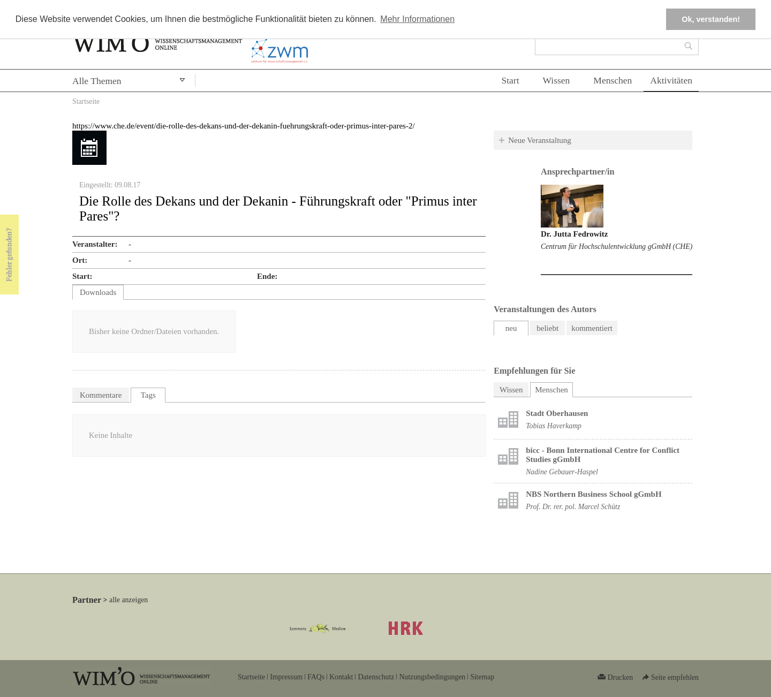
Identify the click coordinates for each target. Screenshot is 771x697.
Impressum (286, 677)
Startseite (86, 101)
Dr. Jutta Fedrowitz (574, 234)
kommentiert (592, 328)
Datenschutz (376, 677)
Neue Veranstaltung (539, 140)
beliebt (547, 328)
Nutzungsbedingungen (432, 677)
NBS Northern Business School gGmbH (593, 494)
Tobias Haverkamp (553, 426)
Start (510, 80)
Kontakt (341, 677)
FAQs (315, 677)
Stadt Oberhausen (557, 413)
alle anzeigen (128, 600)
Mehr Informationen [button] (417, 19)
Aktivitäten (671, 80)
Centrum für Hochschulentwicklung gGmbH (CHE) (616, 247)
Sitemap (482, 677)
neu (511, 328)
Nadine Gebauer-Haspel (562, 472)
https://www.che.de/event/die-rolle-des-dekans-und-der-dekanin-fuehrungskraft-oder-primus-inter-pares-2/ (243, 126)
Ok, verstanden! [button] (711, 19)
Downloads (98, 292)
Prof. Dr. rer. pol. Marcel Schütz (573, 507)
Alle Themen (97, 80)
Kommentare (101, 395)
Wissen (556, 80)
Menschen (612, 80)
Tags (148, 395)
